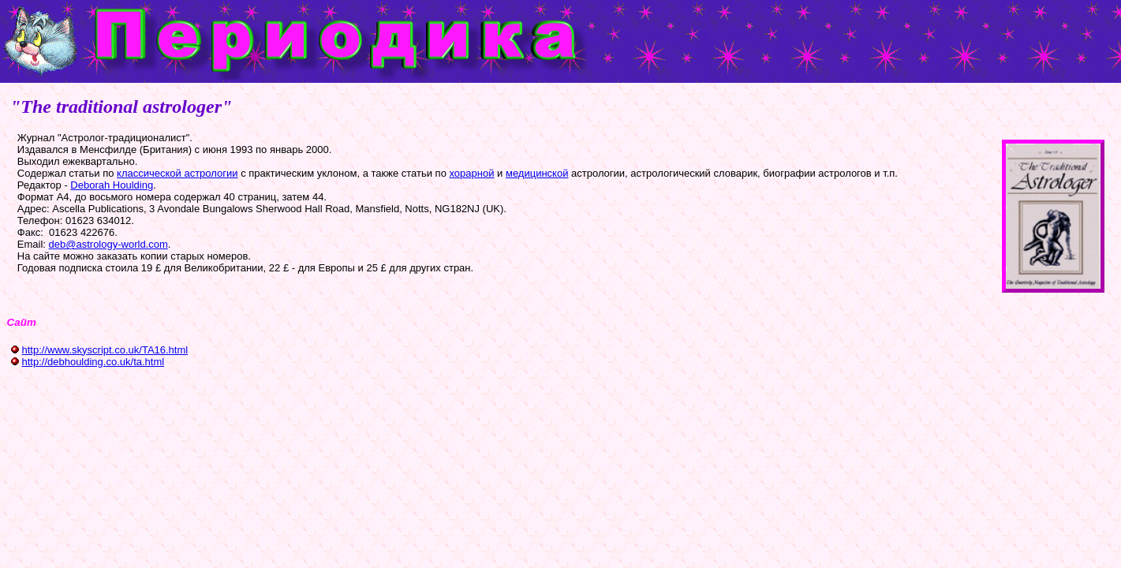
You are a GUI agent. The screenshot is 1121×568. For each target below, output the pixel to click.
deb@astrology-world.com (108, 244)
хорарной (472, 173)
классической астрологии (177, 173)
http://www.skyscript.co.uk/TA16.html (104, 350)
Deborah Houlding (111, 185)
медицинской (537, 173)
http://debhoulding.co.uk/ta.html (92, 362)
